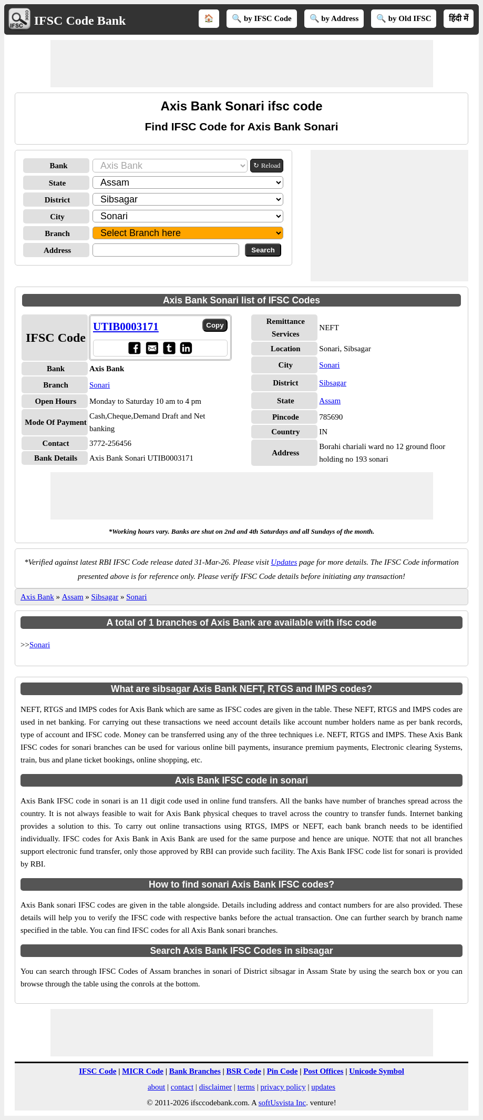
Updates (284, 562)
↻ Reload (266, 165)
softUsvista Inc (282, 1102)
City (57, 216)
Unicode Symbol (376, 1071)
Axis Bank (37, 597)
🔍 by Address (334, 18)
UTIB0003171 (126, 326)
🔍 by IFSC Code (262, 18)
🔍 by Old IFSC (403, 18)
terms (246, 1087)
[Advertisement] (241, 63)
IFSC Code (97, 1071)
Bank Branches (195, 1071)
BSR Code (244, 1071)
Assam (330, 400)
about (156, 1087)
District (57, 200)
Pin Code (282, 1071)
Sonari (99, 385)
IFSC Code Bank (80, 20)
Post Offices (323, 1071)
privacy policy (282, 1087)
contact (182, 1087)
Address (57, 250)
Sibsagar (332, 383)
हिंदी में (458, 18)
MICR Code (142, 1071)
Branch (57, 233)
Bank (58, 165)
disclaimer (215, 1087)
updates (323, 1087)
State (57, 183)
